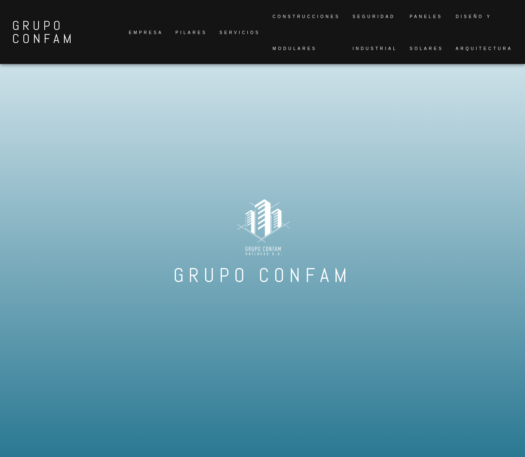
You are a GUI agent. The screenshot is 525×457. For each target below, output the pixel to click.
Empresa (146, 32)
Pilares (191, 32)
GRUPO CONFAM (43, 32)
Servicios (239, 32)
